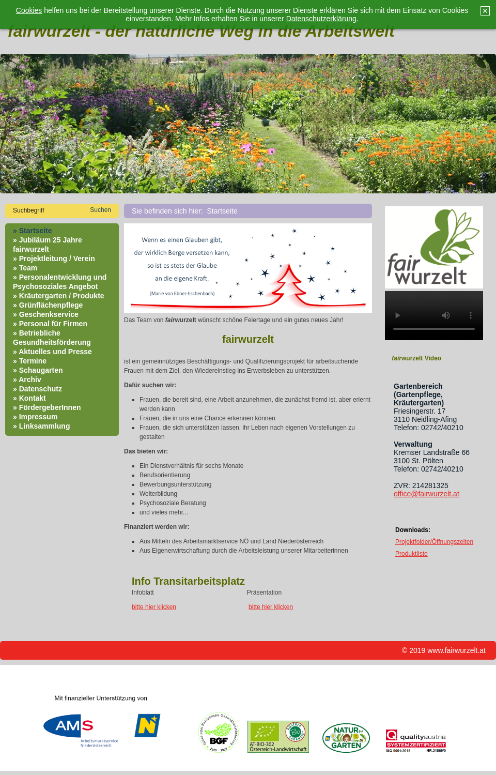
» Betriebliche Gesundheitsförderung (52, 337)
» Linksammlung (41, 426)
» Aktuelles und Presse (52, 351)
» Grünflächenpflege (48, 305)
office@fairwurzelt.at (426, 494)
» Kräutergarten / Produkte (58, 296)
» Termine (30, 361)
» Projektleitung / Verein (54, 258)
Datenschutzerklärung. (322, 18)
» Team (25, 268)
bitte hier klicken (154, 607)
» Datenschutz (37, 389)
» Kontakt (29, 398)
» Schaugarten (38, 370)
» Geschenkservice (46, 314)
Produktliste (411, 553)
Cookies (29, 10)
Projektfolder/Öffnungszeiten (434, 541)
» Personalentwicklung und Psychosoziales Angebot (59, 282)
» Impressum (35, 417)
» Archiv (27, 379)
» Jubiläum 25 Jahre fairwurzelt (47, 244)
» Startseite (32, 230)
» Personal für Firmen (50, 324)
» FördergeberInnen (47, 407)
